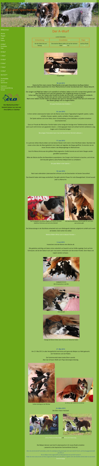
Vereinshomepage (60, 459)
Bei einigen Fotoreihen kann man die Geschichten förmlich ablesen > (60, 133)
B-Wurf (3, 52)
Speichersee (4, 83)
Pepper (3, 36)
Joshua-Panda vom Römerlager (53, 438)
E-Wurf (3, 63)
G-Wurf (3, 71)
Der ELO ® (4, 75)
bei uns (3, 81)
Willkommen (5, 30)
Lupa (2, 38)
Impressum (4, 86)
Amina (3, 33)
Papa (2, 48)
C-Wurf (3, 56)
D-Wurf (3, 59)
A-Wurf (3, 44)
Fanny (3, 40)
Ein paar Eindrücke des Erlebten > (60, 104)
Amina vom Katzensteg (70, 438)
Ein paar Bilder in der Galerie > (60, 163)
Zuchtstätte (4, 78)
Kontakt (3, 90)
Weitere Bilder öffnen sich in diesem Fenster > (60, 234)
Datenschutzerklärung (7, 88)
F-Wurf (3, 67)
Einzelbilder (4, 46)
